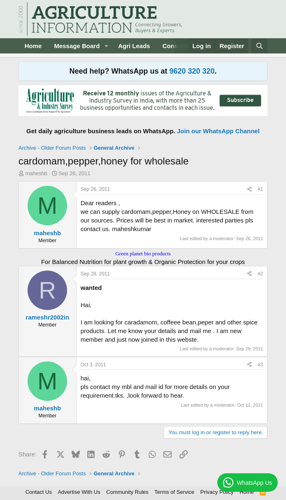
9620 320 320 (191, 71)
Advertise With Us (79, 492)
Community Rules (127, 492)
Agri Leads (134, 45)
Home (33, 45)
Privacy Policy (217, 492)
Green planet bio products (143, 253)
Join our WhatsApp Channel (218, 130)
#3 (260, 365)
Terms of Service (174, 492)
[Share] (249, 189)
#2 (260, 274)
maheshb (36, 173)
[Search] (259, 45)
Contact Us (39, 492)
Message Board (77, 45)
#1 (260, 189)
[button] (106, 45)
